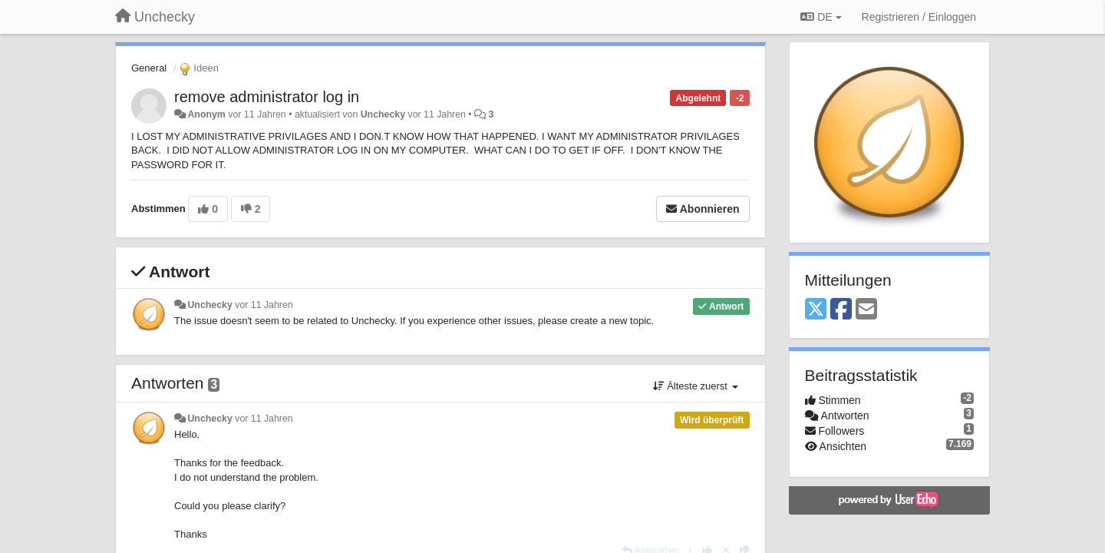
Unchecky (383, 114)
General (149, 68)
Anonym (206, 114)
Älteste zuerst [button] (695, 386)
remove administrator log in (266, 96)
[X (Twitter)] (815, 309)
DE (820, 17)
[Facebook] (841, 309)
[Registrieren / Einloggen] (919, 17)
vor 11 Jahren (263, 305)
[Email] (866, 309)
